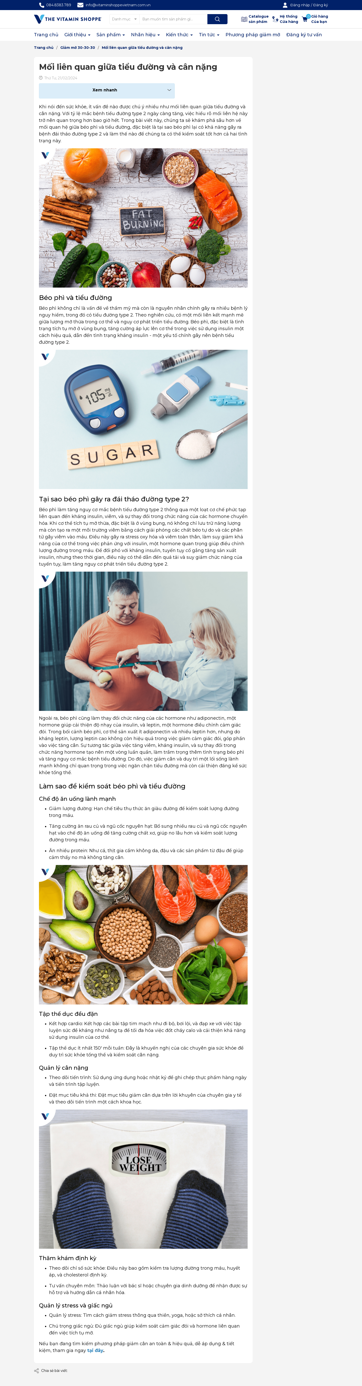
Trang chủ (46, 35)
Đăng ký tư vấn (304, 35)
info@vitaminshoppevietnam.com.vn (118, 5)
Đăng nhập (300, 5)
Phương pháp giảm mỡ (252, 35)
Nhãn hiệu (144, 35)
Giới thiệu (75, 35)
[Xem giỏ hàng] (315, 19)
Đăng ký (320, 5)
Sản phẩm (109, 35)
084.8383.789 (58, 5)
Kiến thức (178, 35)
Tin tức (207, 35)
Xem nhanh (105, 90)
